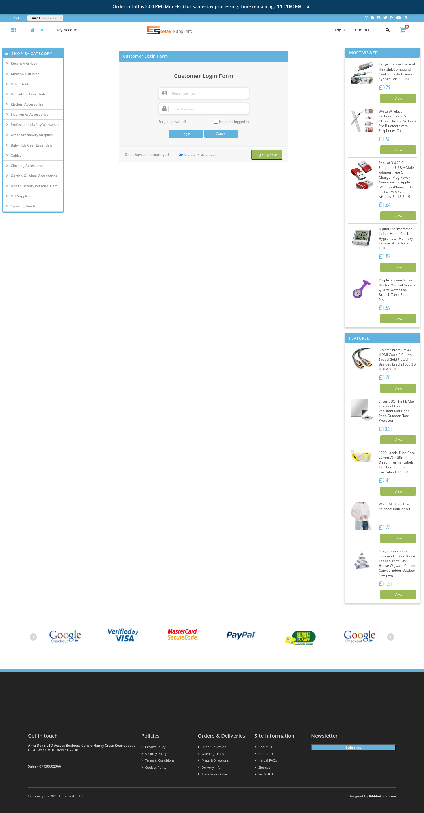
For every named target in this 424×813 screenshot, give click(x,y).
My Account (68, 29)
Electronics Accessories (27, 114)
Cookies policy (153, 767)
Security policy (154, 754)
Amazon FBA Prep (22, 73)
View (398, 98)
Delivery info (209, 767)
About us (263, 747)
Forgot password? (172, 121)
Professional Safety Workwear (32, 124)
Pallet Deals (18, 84)
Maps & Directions (213, 761)
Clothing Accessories (25, 165)
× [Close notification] (308, 7)
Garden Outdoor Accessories (31, 175)
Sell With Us (265, 774)
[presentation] (33, 637)
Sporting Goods (21, 206)
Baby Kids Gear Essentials (29, 145)
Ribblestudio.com (382, 796)
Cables (13, 155)
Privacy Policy (153, 747)
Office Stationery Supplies (29, 134)
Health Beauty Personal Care (32, 185)
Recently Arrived (21, 63)
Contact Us (365, 29)
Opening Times (211, 754)
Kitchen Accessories (24, 104)
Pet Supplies (18, 196)
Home (38, 29)
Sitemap (262, 767)
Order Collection (212, 747)
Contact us (264, 754)
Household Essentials (25, 94)
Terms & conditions (157, 761)
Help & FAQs (266, 761)
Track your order (212, 774)
